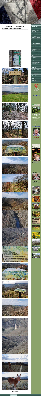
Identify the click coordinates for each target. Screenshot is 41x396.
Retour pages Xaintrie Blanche (19, 26)
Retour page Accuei (9, 26)
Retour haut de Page (15, 391)
